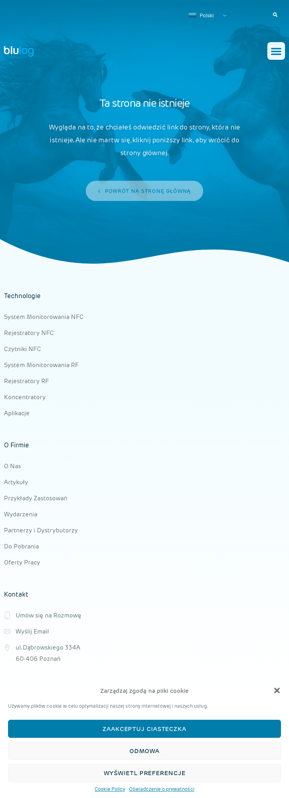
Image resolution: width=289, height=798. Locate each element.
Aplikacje (17, 413)
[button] (277, 690)
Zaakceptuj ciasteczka (144, 729)
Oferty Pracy (22, 562)
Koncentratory (25, 397)
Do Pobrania (21, 546)
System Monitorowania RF (41, 365)
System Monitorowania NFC (43, 317)
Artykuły (16, 482)
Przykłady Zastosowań (35, 498)
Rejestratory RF (26, 381)
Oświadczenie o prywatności (161, 789)
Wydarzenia (20, 514)
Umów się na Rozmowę (48, 615)
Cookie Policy (110, 789)
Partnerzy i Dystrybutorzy (41, 530)
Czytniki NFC (22, 349)
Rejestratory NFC (29, 333)
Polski (201, 15)
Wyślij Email (32, 631)
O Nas (12, 466)
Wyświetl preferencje (145, 773)
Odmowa (144, 751)
